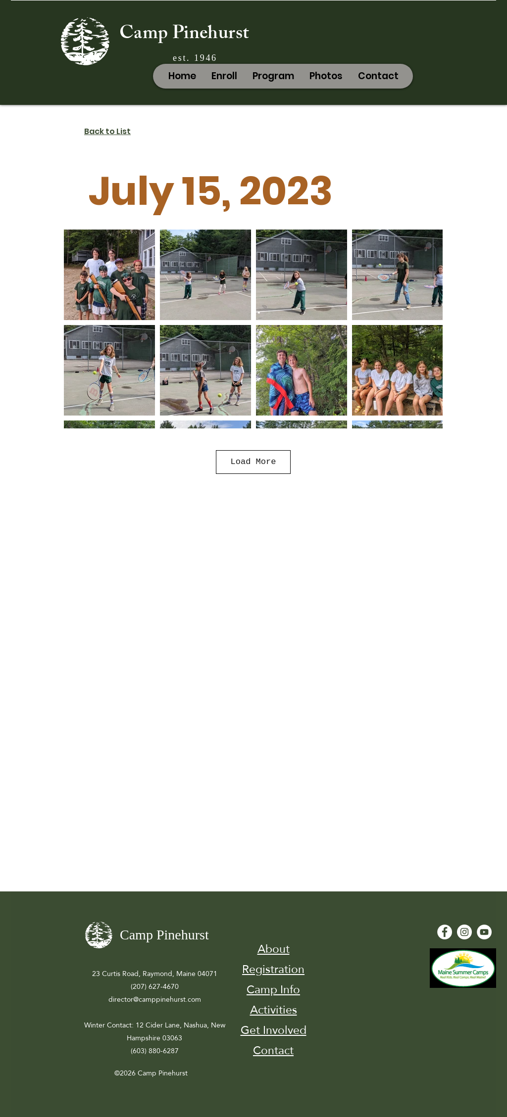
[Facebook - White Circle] (444, 932)
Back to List (107, 131)
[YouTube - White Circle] (484, 932)
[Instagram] (464, 932)
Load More (253, 461)
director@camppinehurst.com (154, 999)
